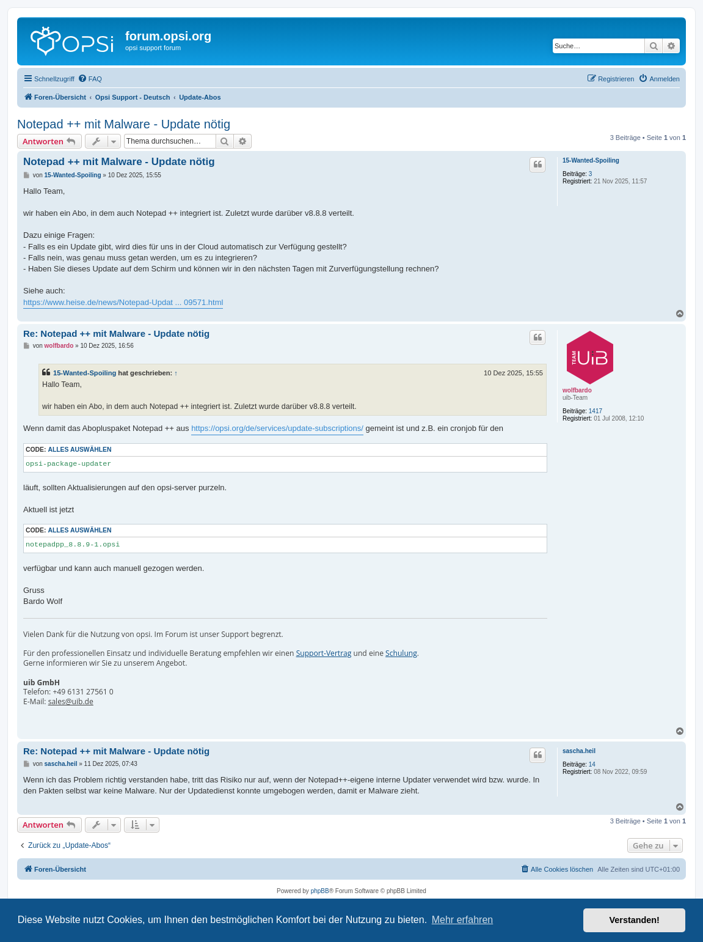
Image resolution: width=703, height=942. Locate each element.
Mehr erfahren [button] (463, 919)
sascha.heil (579, 751)
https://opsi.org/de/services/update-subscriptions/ (277, 428)
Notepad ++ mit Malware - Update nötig (123, 124)
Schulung (401, 653)
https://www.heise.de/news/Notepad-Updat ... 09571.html (123, 302)
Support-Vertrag (324, 653)
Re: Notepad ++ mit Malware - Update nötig (116, 333)
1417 (595, 411)
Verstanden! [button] (635, 920)
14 (592, 764)
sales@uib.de (70, 702)
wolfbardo (577, 390)
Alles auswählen (79, 449)
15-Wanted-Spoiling (591, 160)
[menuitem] (90, 79)
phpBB (320, 891)
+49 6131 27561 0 (83, 692)
